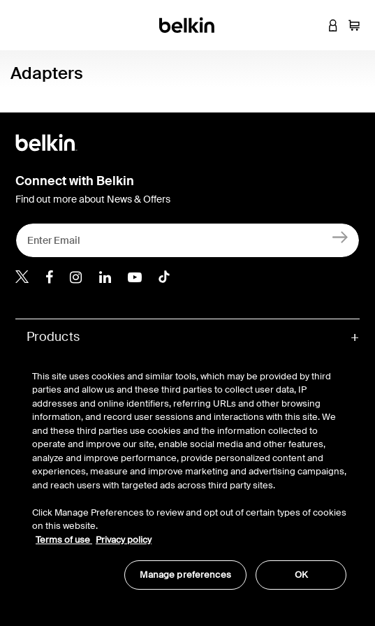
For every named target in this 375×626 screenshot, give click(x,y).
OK (301, 575)
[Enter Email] (187, 240)
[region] (189, 473)
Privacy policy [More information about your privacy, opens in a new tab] (124, 540)
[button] (312, 25)
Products (53, 336)
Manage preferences (185, 575)
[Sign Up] (340, 237)
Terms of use (64, 540)
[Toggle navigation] (21, 25)
